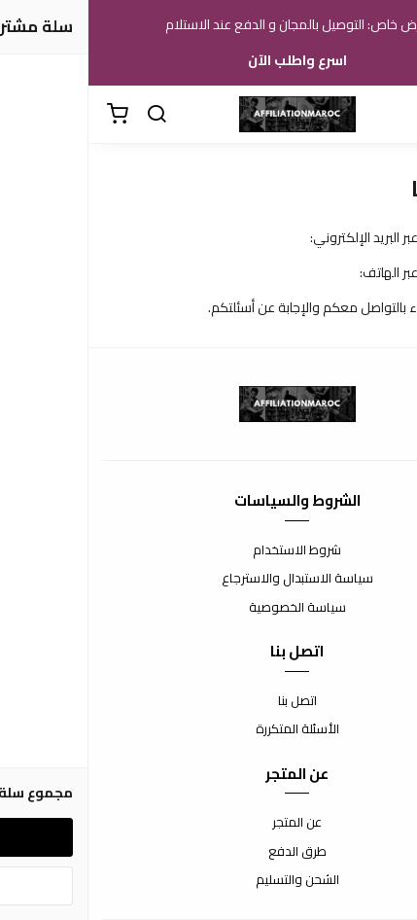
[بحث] (68, 114)
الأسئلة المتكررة (209, 729)
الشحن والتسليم (209, 880)
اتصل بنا (209, 701)
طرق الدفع (209, 852)
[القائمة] (387, 114)
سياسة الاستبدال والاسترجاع (209, 578)
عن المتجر (208, 822)
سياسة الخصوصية (209, 608)
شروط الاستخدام (208, 550)
